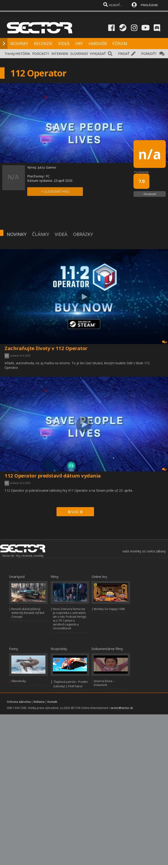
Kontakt (52, 702)
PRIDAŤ (123, 53)
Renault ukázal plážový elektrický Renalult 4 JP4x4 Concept (27, 613)
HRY (79, 43)
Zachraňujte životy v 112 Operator (46, 348)
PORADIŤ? (148, 53)
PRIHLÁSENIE (149, 5)
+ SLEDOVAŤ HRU (55, 191)
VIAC (75, 511)
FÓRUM (119, 43)
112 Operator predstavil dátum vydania (53, 475)
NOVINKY (19, 43)
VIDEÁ (63, 43)
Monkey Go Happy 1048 (109, 609)
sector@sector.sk (122, 708)
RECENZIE (43, 43)
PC (6, 355)
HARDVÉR (98, 43)
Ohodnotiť (149, 194)
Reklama (39, 702)
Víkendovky (18, 681)
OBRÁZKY (83, 234)
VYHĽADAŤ (98, 53)
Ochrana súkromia (19, 702)
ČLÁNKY (40, 234)
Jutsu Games (47, 167)
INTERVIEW (59, 53)
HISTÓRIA (22, 53)
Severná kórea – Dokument (104, 683)
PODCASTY (40, 53)
